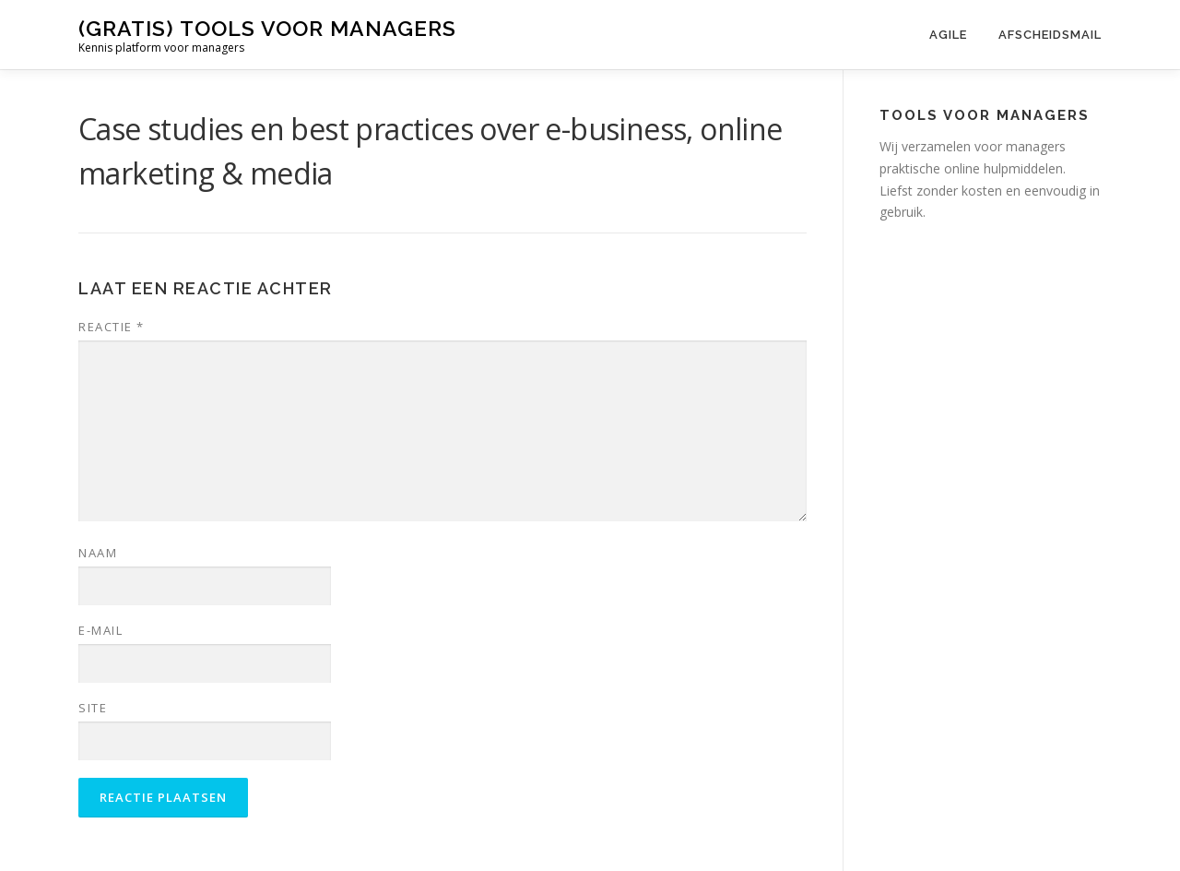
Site (92, 707)
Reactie (111, 326)
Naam (97, 552)
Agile (948, 35)
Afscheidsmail (1050, 35)
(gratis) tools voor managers (267, 28)
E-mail (100, 630)
